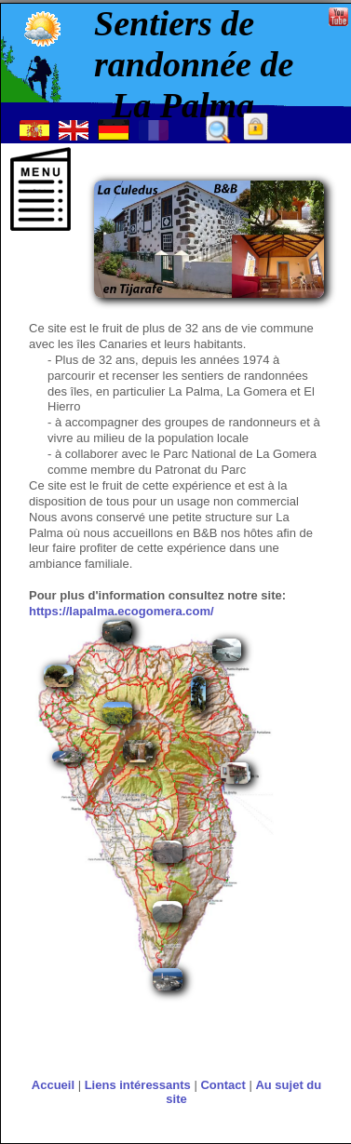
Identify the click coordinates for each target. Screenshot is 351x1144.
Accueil (53, 1085)
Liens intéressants (138, 1085)
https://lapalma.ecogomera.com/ (121, 611)
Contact (222, 1085)
